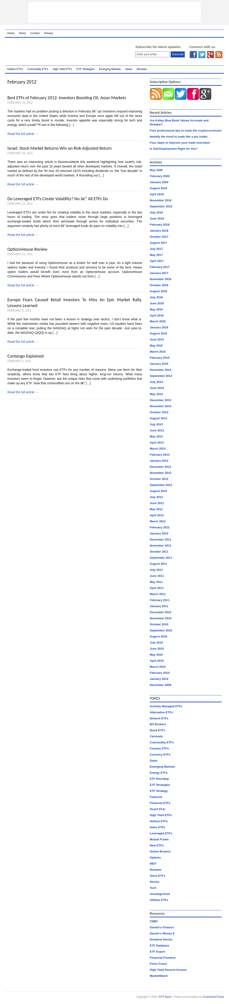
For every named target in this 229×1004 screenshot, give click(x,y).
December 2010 (160, 612)
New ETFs (157, 845)
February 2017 (160, 267)
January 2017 (159, 273)
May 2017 (156, 255)
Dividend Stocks (161, 939)
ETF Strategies (86, 69)
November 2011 (160, 545)
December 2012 (160, 466)
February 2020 (160, 176)
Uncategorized (160, 894)
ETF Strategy (159, 791)
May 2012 (156, 509)
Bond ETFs (157, 730)
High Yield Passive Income (168, 969)
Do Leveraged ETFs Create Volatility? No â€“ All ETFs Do (57, 198)
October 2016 (159, 285)
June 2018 (157, 218)
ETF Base (64, 52)
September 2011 (161, 557)
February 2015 (160, 357)
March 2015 (158, 351)
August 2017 (158, 242)
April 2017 (157, 261)
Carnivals (156, 736)
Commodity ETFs (37, 69)
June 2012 (157, 503)
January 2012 (159, 533)
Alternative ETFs (161, 712)
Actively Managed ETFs (166, 706)
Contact (35, 33)
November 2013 (160, 406)
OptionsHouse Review (27, 249)
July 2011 (156, 569)
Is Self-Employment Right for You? (174, 148)
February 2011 (160, 600)
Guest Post (157, 809)
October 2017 (159, 236)
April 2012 (157, 515)
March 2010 (158, 666)
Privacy (48, 33)
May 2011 (156, 582)
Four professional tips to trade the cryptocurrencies (186, 130)
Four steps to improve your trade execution (180, 142)
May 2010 (156, 654)
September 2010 (161, 630)
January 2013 (159, 460)
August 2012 (158, 491)
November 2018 (160, 200)
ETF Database (159, 945)
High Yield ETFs (62, 69)
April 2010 (157, 660)
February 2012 (160, 527)
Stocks (154, 881)
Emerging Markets (110, 69)
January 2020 (159, 182)
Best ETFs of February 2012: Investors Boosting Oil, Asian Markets (66, 97)
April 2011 (157, 588)
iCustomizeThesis (213, 996)
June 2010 (157, 648)
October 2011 (159, 551)
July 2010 (156, 642)
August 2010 (158, 636)
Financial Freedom (163, 957)
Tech (153, 888)
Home (10, 33)
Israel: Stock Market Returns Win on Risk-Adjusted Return (59, 148)
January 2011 (159, 606)
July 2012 (156, 497)
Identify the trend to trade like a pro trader (179, 136)
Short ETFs (157, 875)
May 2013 (156, 436)
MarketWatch (159, 976)
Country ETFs (159, 748)
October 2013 (159, 412)
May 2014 (156, 394)
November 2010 (160, 618)
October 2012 (159, 479)
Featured (156, 797)
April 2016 (157, 315)
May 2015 (156, 345)
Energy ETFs (158, 772)
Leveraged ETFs (161, 833)
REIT (153, 863)
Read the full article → (22, 134)
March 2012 (158, 521)
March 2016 (158, 321)
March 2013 (158, 448)
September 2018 (161, 206)
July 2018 (156, 212)
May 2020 (156, 170)
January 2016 (159, 327)
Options (155, 857)
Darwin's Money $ (162, 933)
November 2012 (160, 473)
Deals (128, 69)
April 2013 (157, 442)
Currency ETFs (160, 754)
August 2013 (158, 418)
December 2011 (160, 539)
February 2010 (160, 672)
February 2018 (160, 224)
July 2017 (156, 248)
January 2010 (159, 679)
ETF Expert (157, 951)
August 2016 (158, 291)
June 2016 (157, 303)
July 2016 (156, 297)
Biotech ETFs (159, 718)
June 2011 (157, 576)
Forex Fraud (158, 963)
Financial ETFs (160, 803)
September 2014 (161, 376)
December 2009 (160, 685)
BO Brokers (158, 724)
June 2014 (157, 388)
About (22, 33)
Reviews (142, 69)
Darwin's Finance (162, 927)
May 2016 (156, 309)
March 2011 (158, 594)
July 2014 (156, 382)
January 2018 (159, 230)
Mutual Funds (159, 839)
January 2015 (159, 363)
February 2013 (160, 454)
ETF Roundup (159, 778)
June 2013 (157, 430)
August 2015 (158, 333)
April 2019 (157, 194)
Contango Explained (25, 356)
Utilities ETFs (159, 900)
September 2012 (161, 485)
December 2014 (160, 369)
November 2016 (160, 279)
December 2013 (160, 400)
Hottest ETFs (15, 69)
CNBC (154, 921)
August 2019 (158, 188)
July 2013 (156, 424)
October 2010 (159, 624)
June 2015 (157, 339)
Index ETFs (157, 827)
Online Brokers (160, 851)
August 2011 (158, 563)
